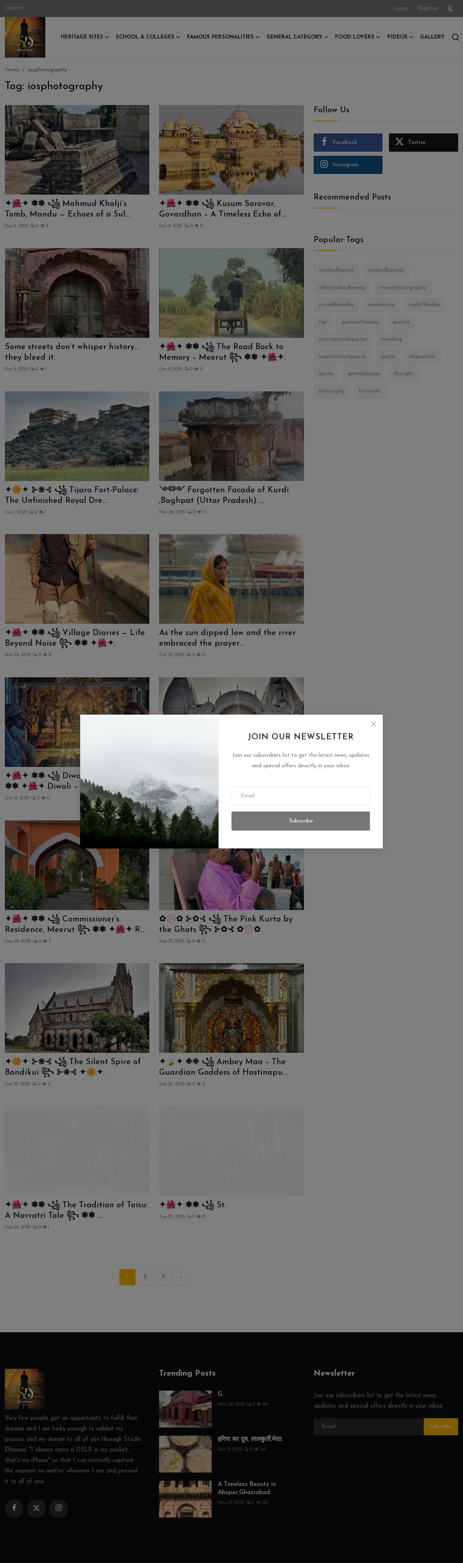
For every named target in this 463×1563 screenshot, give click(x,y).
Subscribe (301, 821)
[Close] (373, 724)
